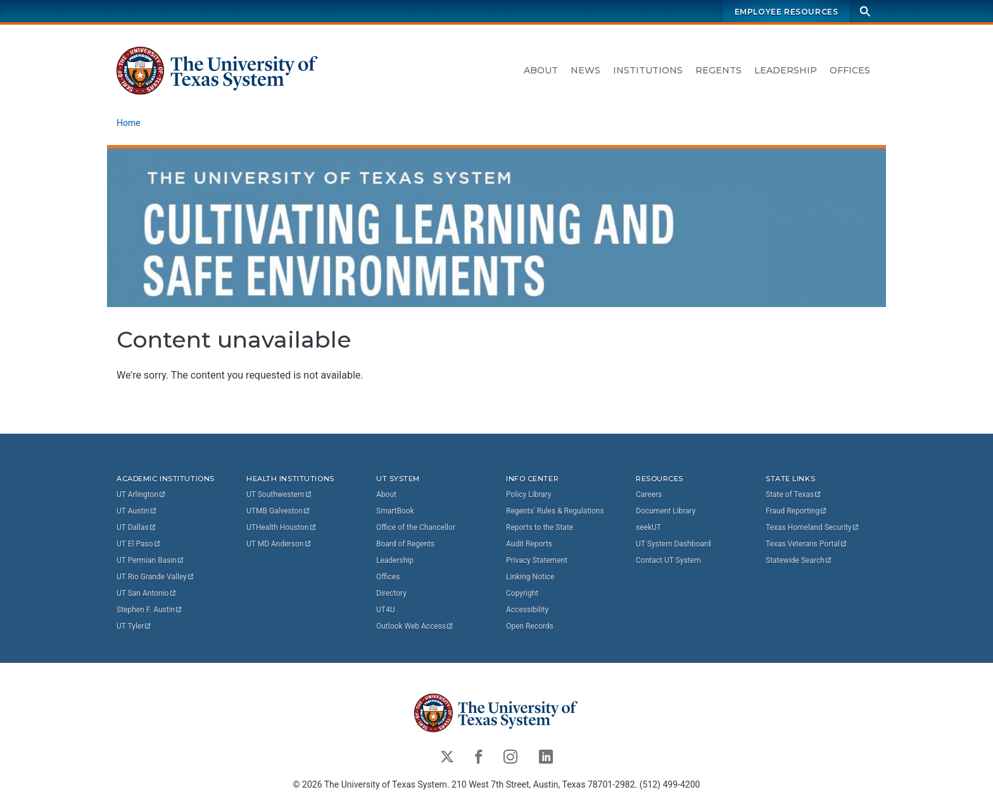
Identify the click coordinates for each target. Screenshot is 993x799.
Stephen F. (150, 609)
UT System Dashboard (673, 543)
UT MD (279, 543)
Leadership (785, 70)
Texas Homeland (812, 527)
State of (794, 494)
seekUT (648, 527)
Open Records (529, 626)
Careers (649, 494)
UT (142, 494)
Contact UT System (668, 560)
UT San (147, 593)
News (585, 70)
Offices (850, 70)
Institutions (648, 70)
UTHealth (281, 527)
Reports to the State (539, 527)
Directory (391, 593)
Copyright (522, 593)
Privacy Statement (536, 560)
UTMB (278, 510)
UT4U (385, 609)
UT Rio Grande (156, 576)
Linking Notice (530, 576)
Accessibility (527, 609)
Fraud (797, 510)
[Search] (865, 11)
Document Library (665, 510)
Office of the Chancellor (415, 527)
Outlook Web (415, 626)
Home (129, 123)
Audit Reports (529, 543)
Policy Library (528, 494)
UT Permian (151, 560)
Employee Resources (786, 11)
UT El (139, 543)
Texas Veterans (807, 543)
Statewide (799, 560)
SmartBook (395, 510)
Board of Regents (405, 543)
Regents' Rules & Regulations (555, 510)
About (541, 70)
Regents (718, 70)
